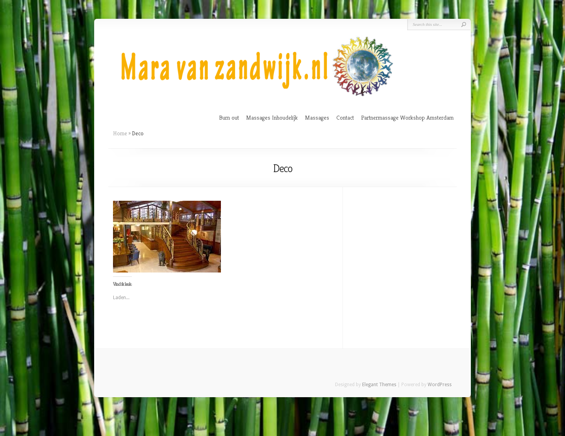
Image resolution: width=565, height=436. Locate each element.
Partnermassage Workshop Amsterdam (407, 117)
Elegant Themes (379, 384)
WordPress (440, 384)
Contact (345, 117)
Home (120, 133)
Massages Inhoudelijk (272, 117)
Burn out (229, 117)
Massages (317, 117)
